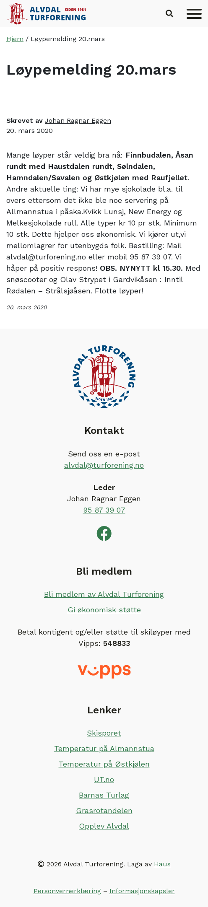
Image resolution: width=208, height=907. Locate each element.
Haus (162, 864)
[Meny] (194, 14)
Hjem (14, 39)
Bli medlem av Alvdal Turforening (104, 594)
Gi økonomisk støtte (104, 609)
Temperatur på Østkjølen (104, 763)
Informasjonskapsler (142, 891)
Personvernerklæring (67, 891)
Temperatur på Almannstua (104, 748)
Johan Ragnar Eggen (78, 120)
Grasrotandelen (104, 810)
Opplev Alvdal (104, 825)
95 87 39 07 (104, 509)
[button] (169, 14)
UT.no (104, 779)
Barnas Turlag (104, 794)
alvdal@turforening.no (104, 465)
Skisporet (104, 732)
